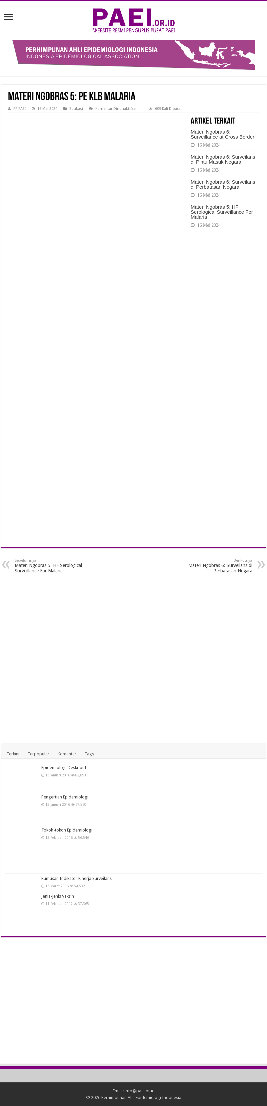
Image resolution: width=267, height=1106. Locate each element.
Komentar (67, 753)
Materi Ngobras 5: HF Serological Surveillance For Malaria (222, 212)
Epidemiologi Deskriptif (63, 767)
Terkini (13, 753)
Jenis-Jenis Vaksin (57, 896)
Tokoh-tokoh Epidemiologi (66, 830)
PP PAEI (19, 109)
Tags (89, 753)
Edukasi (76, 109)
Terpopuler (38, 753)
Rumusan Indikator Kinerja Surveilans (76, 878)
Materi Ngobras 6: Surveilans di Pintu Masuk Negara (223, 159)
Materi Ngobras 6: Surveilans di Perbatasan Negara (223, 184)
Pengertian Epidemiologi (64, 796)
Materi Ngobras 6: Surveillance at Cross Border (222, 134)
